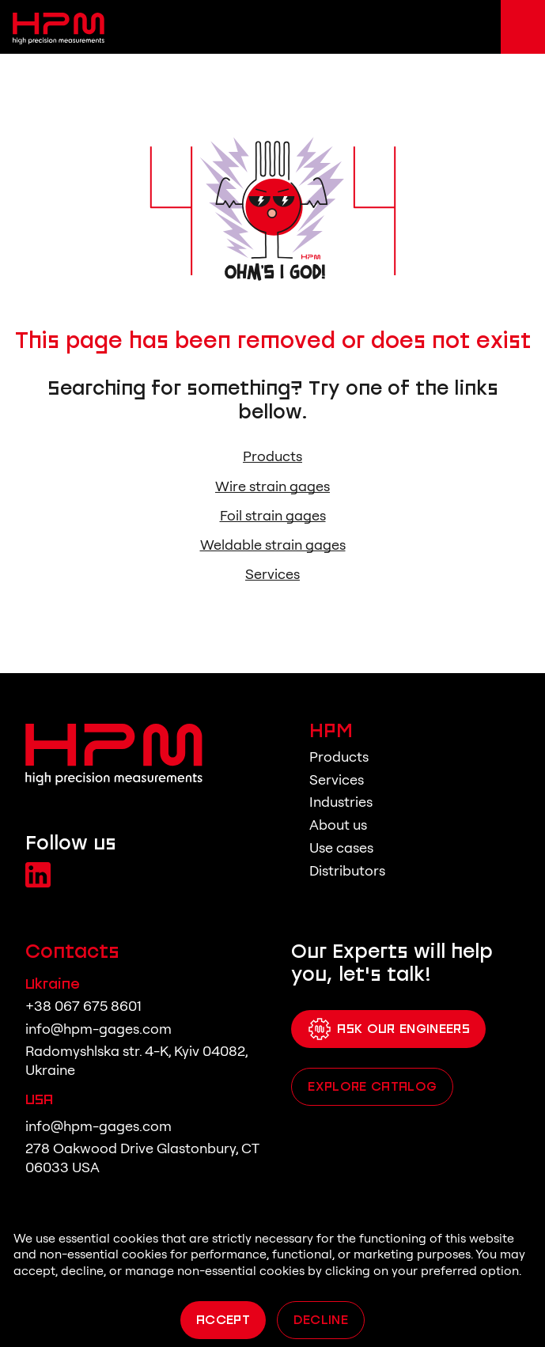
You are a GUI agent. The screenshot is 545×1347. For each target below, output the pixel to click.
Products (272, 456)
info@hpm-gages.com (98, 1029)
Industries (341, 802)
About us (338, 824)
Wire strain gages (272, 486)
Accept (223, 1319)
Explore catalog (372, 1086)
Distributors (347, 870)
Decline (320, 1319)
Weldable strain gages (273, 545)
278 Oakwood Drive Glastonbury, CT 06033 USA (142, 1157)
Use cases (341, 847)
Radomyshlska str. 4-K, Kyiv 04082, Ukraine (136, 1060)
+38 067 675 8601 (83, 1006)
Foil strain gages (273, 515)
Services (272, 574)
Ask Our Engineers (388, 1029)
